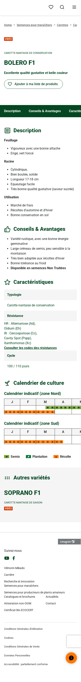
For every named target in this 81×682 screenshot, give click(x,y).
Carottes (62, 25)
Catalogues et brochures (19, 596)
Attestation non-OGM (17, 603)
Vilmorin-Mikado (14, 568)
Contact (51, 603)
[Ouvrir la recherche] (62, 8)
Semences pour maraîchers (34, 25)
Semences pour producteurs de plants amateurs (34, 592)
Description (12, 111)
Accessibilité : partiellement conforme (26, 664)
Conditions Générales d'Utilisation (23, 628)
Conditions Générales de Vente (22, 646)
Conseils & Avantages (45, 111)
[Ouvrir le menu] (74, 8)
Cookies (8, 637)
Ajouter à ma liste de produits (36, 84)
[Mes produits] (51, 7)
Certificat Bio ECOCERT (18, 610)
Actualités (52, 596)
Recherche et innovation (19, 581)
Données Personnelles (17, 655)
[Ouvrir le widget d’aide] (71, 658)
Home (8, 25)
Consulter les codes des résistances (30, 348)
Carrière (9, 574)
